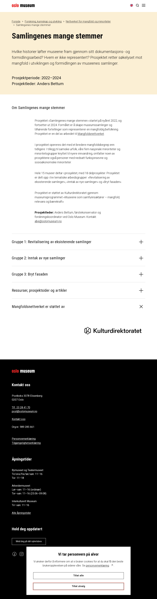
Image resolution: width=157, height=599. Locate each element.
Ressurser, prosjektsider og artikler (39, 290)
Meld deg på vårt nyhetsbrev (29, 541)
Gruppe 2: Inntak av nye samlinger (38, 258)
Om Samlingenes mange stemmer (38, 107)
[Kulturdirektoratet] (113, 330)
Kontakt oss (18, 419)
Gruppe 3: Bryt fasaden (30, 274)
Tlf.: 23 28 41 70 (21, 407)
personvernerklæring (97, 565)
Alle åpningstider (21, 512)
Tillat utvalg (78, 586)
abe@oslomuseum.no (48, 221)
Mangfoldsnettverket (91, 133)
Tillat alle (78, 575)
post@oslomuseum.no (24, 411)
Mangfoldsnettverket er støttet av (38, 306)
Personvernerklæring (24, 438)
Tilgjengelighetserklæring (26, 442)
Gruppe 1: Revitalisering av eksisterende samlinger (51, 242)
